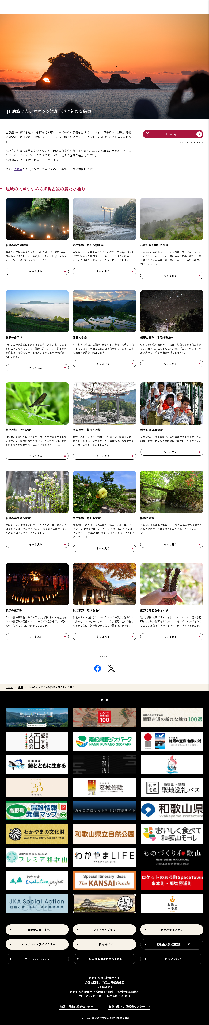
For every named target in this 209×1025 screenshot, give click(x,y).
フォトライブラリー (105, 930)
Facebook (97, 668)
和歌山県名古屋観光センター (127, 1006)
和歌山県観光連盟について (173, 944)
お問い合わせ (173, 959)
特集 (20, 687)
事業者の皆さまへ (38, 930)
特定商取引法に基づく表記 (106, 959)
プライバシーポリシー (38, 959)
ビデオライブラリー (173, 930)
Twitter (111, 668)
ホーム (9, 687)
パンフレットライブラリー (38, 944)
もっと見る (36, 271)
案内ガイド (106, 944)
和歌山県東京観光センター (76, 1006)
